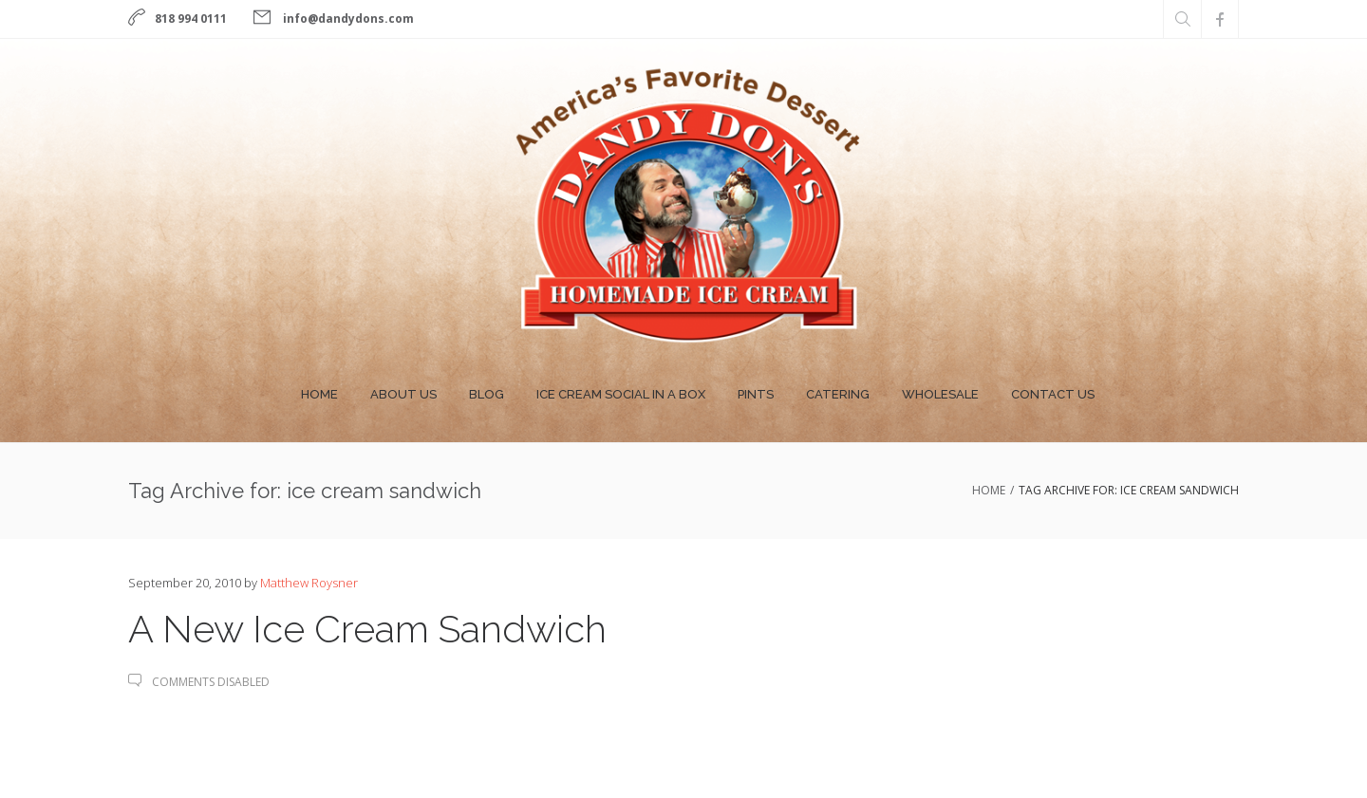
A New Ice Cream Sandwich (367, 628)
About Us (403, 394)
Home (319, 394)
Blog (486, 394)
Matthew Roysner (309, 582)
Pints (756, 394)
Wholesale (940, 394)
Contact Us (1053, 394)
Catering (838, 394)
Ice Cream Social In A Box (620, 394)
